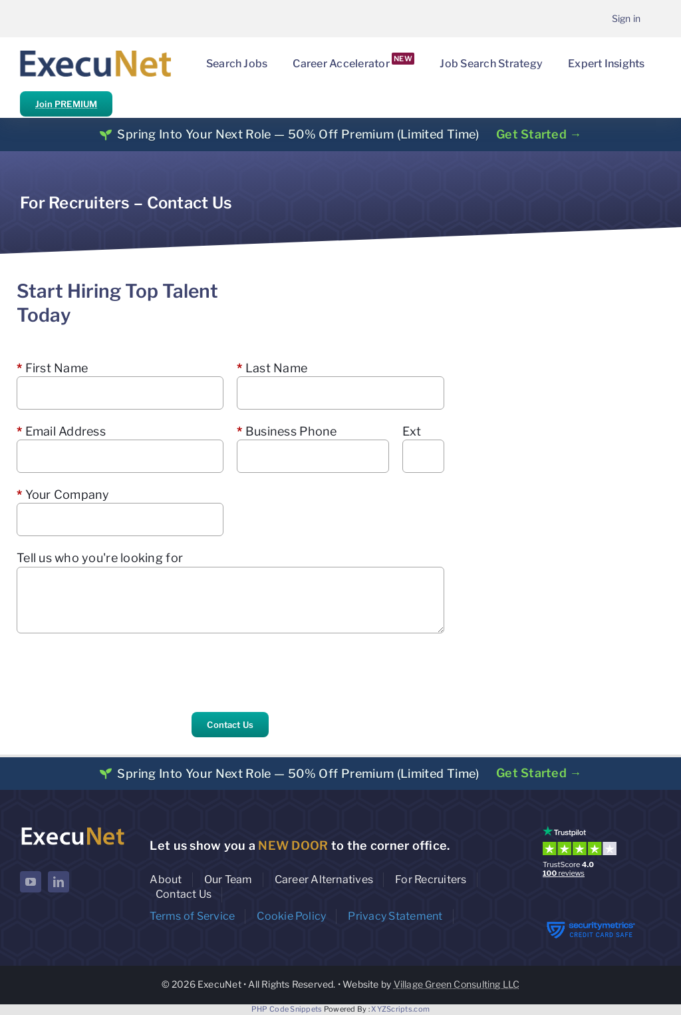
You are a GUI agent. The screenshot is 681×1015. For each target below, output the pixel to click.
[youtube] (30, 881)
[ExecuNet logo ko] (72, 829)
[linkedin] (58, 881)
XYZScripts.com (400, 1009)
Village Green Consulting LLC (457, 984)
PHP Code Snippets (287, 1009)
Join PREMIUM (66, 104)
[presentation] (118, 673)
